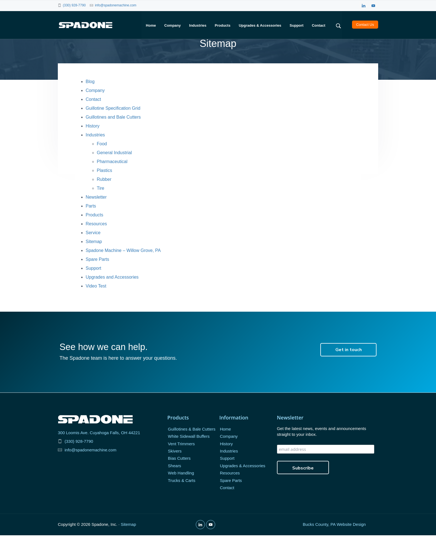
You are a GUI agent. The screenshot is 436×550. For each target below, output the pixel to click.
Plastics (104, 185)
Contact (93, 114)
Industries (95, 150)
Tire (100, 203)
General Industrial (114, 167)
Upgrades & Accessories (242, 480)
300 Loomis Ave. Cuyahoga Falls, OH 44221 (99, 447)
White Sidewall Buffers (189, 451)
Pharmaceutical (112, 176)
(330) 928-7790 (74, 5)
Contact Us (365, 25)
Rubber (104, 194)
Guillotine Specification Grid (113, 123)
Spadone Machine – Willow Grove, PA (123, 265)
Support (93, 283)
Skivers (175, 466)
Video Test (96, 301)
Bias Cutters (179, 473)
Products (94, 230)
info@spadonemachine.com (115, 5)
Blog (90, 96)
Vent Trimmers (181, 458)
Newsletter (96, 212)
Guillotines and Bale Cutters (113, 132)
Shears (174, 480)
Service (93, 247)
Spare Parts (97, 274)
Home (225, 444)
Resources (96, 238)
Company (95, 105)
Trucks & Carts (181, 495)
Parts (91, 221)
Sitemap (94, 256)
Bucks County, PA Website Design (334, 539)
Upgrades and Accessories (112, 292)
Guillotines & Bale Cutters (191, 444)
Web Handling (181, 488)
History (93, 141)
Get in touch (348, 365)
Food (102, 158)
